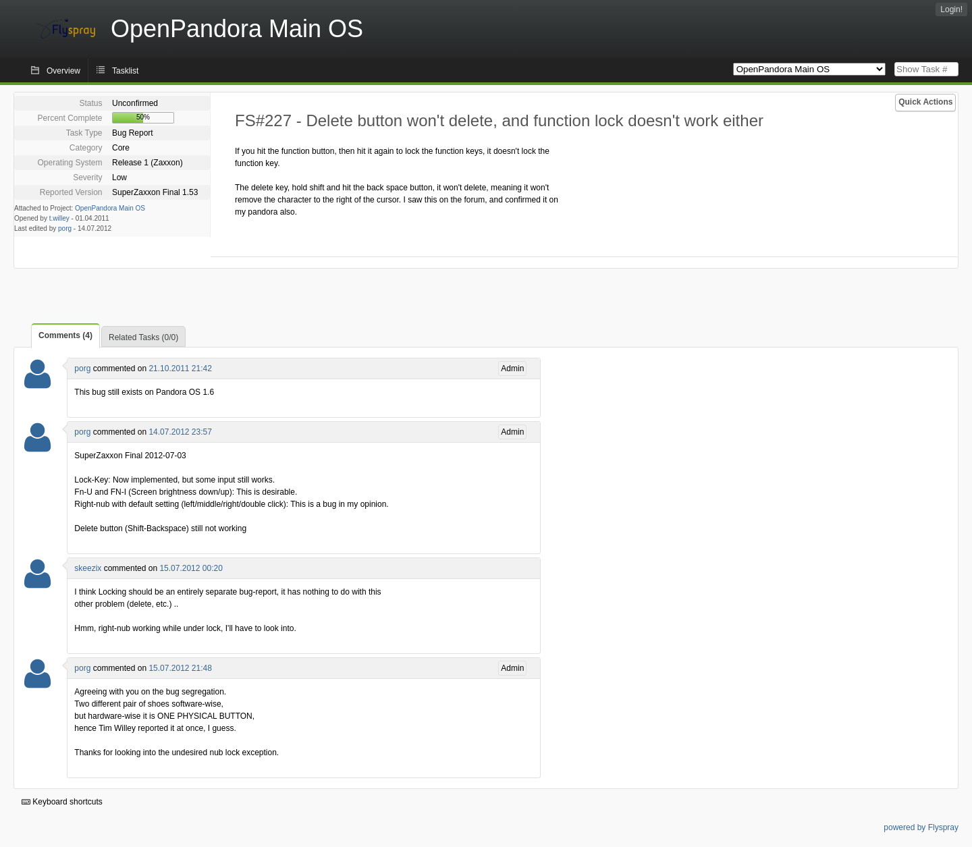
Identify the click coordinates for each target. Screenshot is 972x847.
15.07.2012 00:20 (190, 568)
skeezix (87, 568)
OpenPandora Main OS (110, 208)
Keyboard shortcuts (62, 802)
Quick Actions (925, 102)
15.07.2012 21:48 (179, 668)
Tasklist (125, 71)
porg (65, 228)
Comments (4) (65, 335)
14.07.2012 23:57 (179, 432)
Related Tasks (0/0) (143, 337)
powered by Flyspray (921, 827)
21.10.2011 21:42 (179, 368)
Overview (63, 71)
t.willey (59, 218)
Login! (951, 9)
